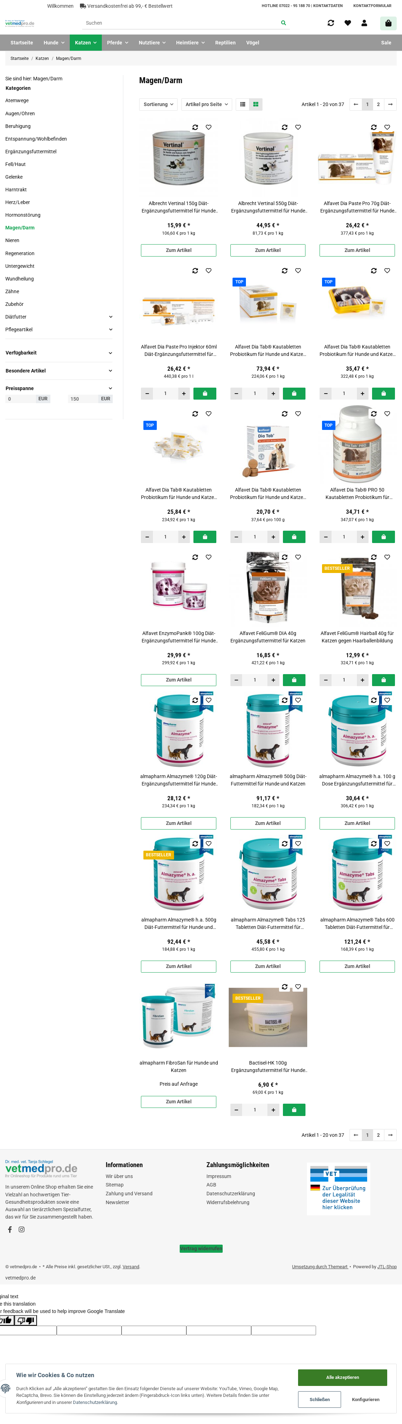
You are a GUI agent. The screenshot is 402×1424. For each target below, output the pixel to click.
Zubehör (14, 304)
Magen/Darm (20, 227)
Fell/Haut (15, 164)
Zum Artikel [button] (179, 250)
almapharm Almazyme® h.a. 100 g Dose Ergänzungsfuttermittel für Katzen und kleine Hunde (357, 780)
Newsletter (117, 1202)
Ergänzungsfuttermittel (30, 151)
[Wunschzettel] (347, 23)
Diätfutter (15, 317)
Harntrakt (16, 189)
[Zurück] (356, 104)
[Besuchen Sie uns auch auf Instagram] (21, 1230)
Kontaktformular (372, 6)
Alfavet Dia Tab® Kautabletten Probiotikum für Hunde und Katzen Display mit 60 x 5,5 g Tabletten (268, 351)
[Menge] (165, 394)
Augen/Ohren (20, 113)
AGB (211, 1185)
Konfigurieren (365, 1399)
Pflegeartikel (18, 329)
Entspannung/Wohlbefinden (36, 139)
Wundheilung (19, 279)
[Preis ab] (20, 399)
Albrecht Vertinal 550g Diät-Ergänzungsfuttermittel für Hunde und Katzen (268, 208)
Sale (386, 42)
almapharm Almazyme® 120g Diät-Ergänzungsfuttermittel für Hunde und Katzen (178, 780)
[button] (364, 23)
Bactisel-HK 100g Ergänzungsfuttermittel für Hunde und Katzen (268, 1067)
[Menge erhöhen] (184, 394)
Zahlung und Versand (129, 1193)
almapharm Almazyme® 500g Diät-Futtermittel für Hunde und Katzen (268, 780)
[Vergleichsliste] (330, 23)
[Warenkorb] (388, 23)
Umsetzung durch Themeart (320, 1266)
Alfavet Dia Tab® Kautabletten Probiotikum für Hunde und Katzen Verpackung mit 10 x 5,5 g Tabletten (268, 494)
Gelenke (14, 177)
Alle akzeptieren (342, 1377)
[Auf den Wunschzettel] (208, 127)
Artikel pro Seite (204, 104)
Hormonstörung (23, 215)
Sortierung (156, 104)
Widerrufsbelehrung (227, 1202)
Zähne (12, 291)
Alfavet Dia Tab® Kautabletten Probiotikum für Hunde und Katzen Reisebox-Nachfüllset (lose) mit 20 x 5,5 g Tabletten (179, 494)
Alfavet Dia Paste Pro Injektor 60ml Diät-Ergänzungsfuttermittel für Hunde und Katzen (179, 351)
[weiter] (390, 104)
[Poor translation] (25, 1320)
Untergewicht (20, 266)
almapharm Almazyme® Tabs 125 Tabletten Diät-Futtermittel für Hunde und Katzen (268, 924)
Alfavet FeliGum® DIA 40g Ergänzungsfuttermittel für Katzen (267, 636)
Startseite (22, 42)
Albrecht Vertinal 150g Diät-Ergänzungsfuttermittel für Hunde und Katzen (179, 208)
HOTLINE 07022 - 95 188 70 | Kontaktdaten (302, 6)
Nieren (12, 240)
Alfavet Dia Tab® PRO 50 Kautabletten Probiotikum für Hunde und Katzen (357, 494)
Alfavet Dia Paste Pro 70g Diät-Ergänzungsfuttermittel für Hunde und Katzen (357, 208)
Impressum (218, 1176)
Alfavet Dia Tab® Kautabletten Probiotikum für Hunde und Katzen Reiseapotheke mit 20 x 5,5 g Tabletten (357, 351)
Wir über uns (119, 1176)
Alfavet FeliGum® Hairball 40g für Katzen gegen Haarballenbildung (357, 636)
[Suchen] (180, 23)
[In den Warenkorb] (204, 394)
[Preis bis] (83, 399)
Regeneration (20, 253)
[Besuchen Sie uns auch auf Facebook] (9, 1230)
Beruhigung (18, 126)
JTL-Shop (387, 1266)
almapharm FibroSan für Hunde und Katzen (179, 1066)
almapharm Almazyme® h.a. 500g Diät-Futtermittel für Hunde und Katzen (178, 924)
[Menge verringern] (147, 394)
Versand (131, 1266)
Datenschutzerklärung (230, 1193)
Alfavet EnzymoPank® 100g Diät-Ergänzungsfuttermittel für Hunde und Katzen (179, 637)
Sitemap (115, 1185)
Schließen (320, 1399)
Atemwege (17, 100)
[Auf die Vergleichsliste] (195, 127)
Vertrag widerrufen (201, 1248)
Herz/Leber (17, 202)
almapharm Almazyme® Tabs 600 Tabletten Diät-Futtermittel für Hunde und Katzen (357, 924)
